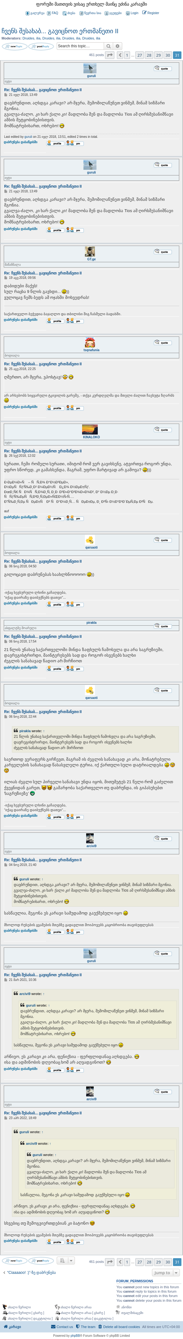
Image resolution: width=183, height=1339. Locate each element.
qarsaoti (92, 547)
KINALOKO (91, 437)
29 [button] (158, 55)
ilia (38, 38)
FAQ (52, 13)
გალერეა (35, 13)
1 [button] (127, 55)
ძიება (69, 13)
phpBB (75, 1335)
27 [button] (139, 55)
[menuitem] (131, 13)
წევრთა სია (90, 13)
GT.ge (91, 259)
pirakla (91, 622)
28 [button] (149, 55)
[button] (109, 55)
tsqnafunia (92, 350)
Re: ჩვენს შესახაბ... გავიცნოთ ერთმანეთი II (43, 90)
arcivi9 (91, 846)
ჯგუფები (113, 13)
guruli (91, 76)
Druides (28, 38)
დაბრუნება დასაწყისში (20, 145)
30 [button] (167, 55)
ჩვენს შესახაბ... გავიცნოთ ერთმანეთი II (60, 31)
